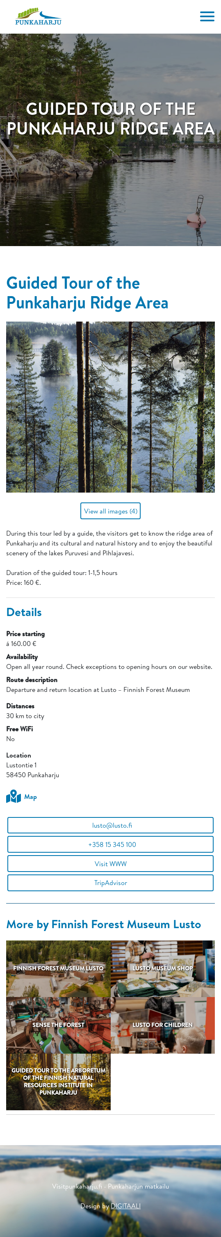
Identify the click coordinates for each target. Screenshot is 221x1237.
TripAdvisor (110, 882)
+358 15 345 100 (110, 844)
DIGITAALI (126, 1205)
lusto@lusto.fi (110, 825)
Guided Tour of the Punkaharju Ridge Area (87, 292)
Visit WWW (111, 863)
